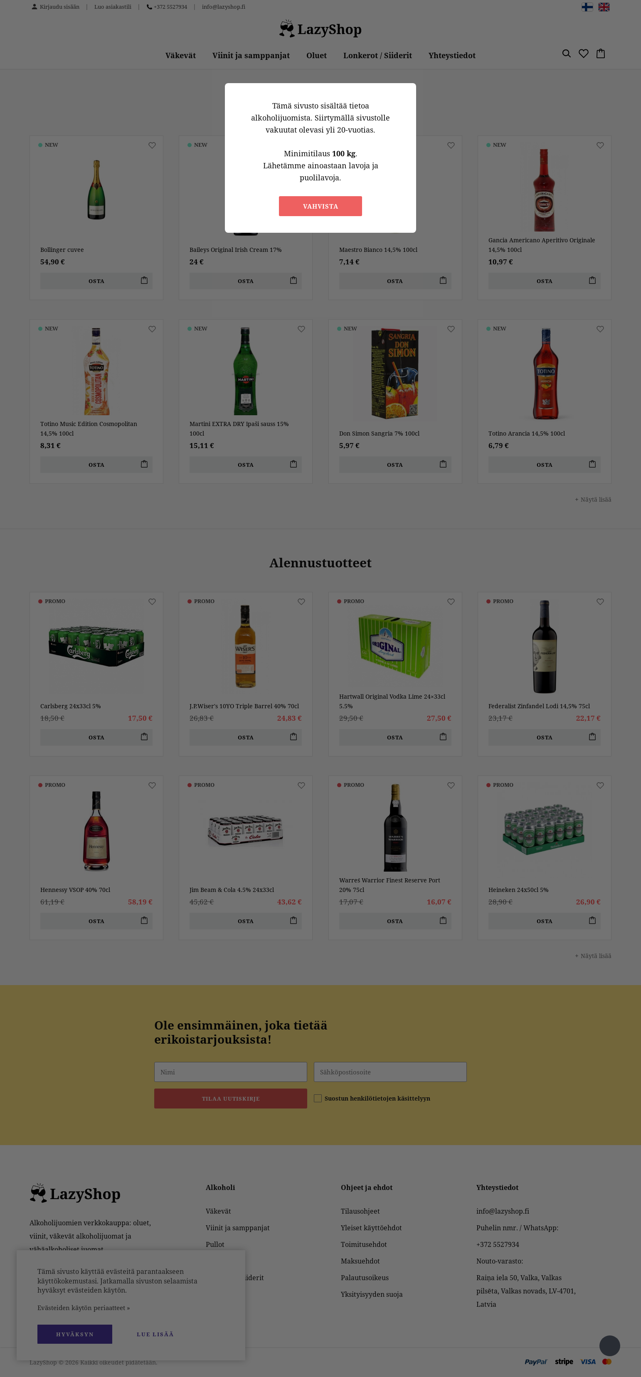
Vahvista (320, 206)
